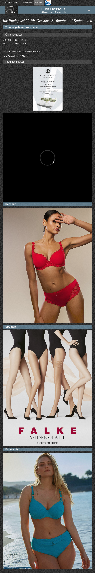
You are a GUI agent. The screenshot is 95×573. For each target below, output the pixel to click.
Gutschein (39, 3)
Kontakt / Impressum (12, 3)
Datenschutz (28, 3)
